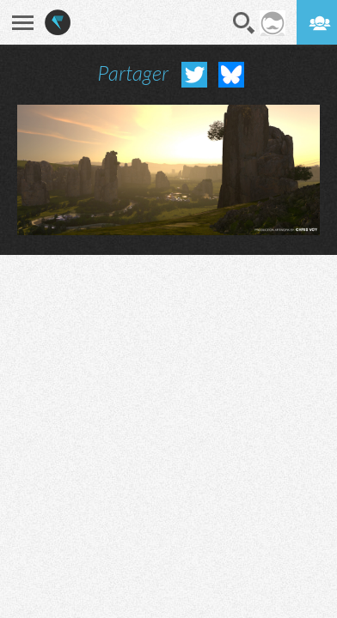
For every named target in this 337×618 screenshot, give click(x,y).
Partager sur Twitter (194, 75)
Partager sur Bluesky (231, 75)
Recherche (244, 23)
